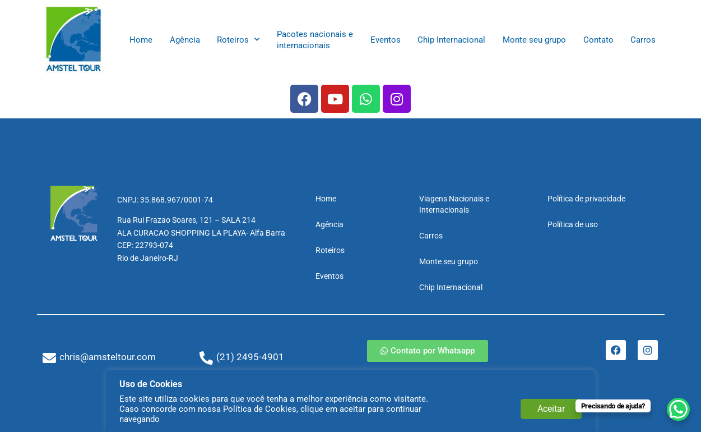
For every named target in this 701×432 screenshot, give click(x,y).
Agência (185, 40)
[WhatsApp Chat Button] (673, 404)
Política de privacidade (586, 198)
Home (140, 40)
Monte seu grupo (534, 40)
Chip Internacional (451, 40)
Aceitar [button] (551, 408)
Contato (598, 40)
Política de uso (572, 224)
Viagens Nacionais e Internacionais (454, 204)
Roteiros (238, 39)
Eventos (385, 40)
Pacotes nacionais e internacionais (315, 39)
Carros (643, 40)
